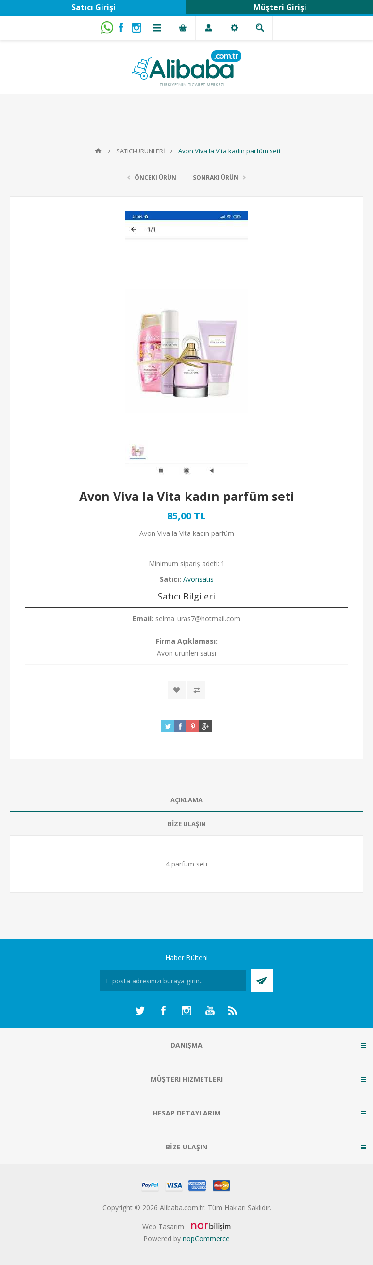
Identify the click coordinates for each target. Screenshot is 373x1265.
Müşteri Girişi (280, 7)
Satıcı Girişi (93, 7)
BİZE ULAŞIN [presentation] (187, 823)
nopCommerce (206, 1238)
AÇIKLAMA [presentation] (186, 800)
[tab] (186, 800)
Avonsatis (198, 578)
